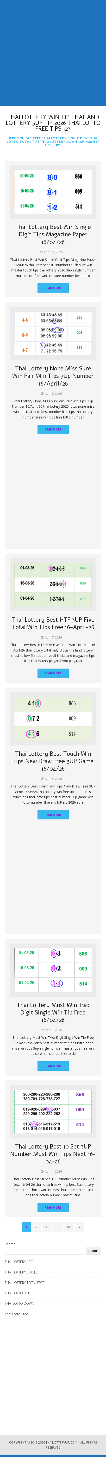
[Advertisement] (53, 53)
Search (10, 1244)
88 (68, 1226)
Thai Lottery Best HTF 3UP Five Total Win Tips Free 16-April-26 (53, 623)
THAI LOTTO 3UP (17, 1293)
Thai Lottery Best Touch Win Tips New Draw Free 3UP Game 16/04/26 (53, 761)
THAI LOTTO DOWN (19, 1303)
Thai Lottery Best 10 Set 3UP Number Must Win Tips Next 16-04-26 (53, 1154)
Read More (53, 288)
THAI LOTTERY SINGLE (21, 1272)
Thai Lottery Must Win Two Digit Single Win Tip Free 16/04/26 (53, 1012)
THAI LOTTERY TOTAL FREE (25, 1282)
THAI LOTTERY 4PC (19, 1262)
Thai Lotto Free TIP (19, 1314)
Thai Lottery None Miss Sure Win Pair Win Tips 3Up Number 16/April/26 (53, 376)
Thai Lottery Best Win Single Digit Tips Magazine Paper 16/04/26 (53, 234)
